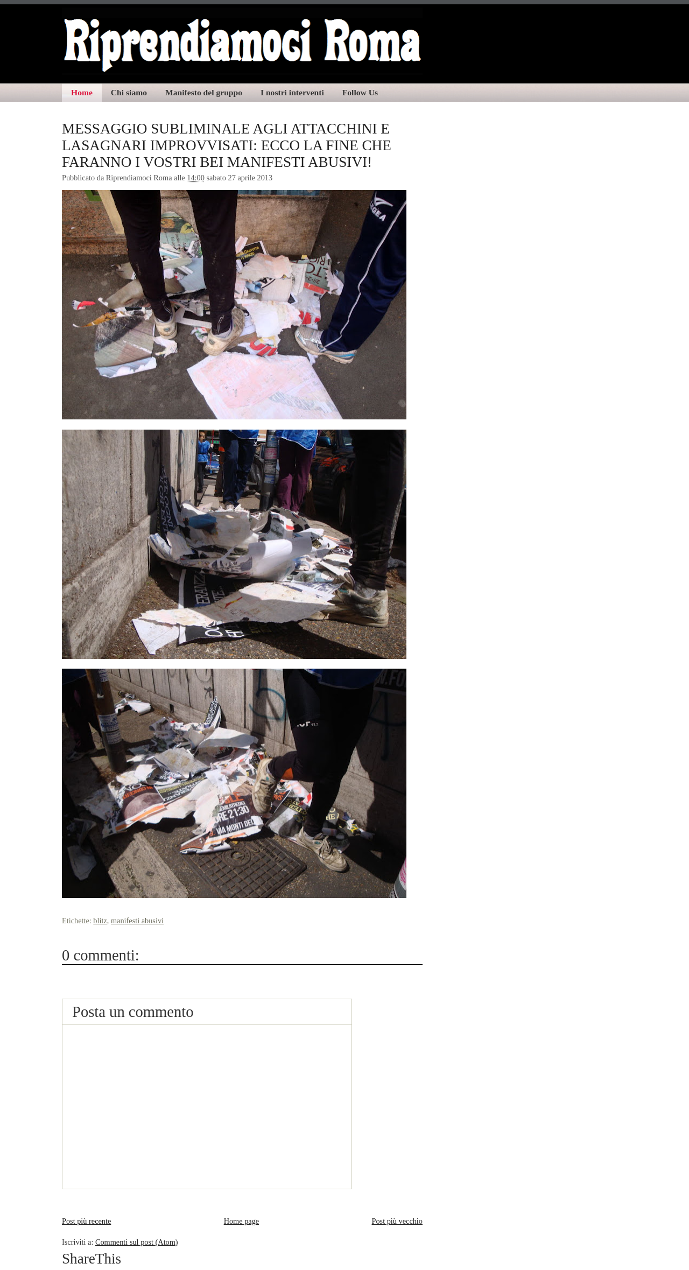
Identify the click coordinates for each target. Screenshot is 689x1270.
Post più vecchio (397, 1221)
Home (82, 92)
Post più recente (86, 1221)
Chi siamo (129, 92)
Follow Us (360, 92)
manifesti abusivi (137, 920)
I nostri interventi (292, 92)
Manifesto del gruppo (203, 92)
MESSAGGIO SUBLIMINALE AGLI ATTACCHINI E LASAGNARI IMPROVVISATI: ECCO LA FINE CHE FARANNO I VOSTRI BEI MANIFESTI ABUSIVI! (226, 145)
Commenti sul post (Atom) (136, 1242)
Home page (241, 1221)
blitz (100, 920)
